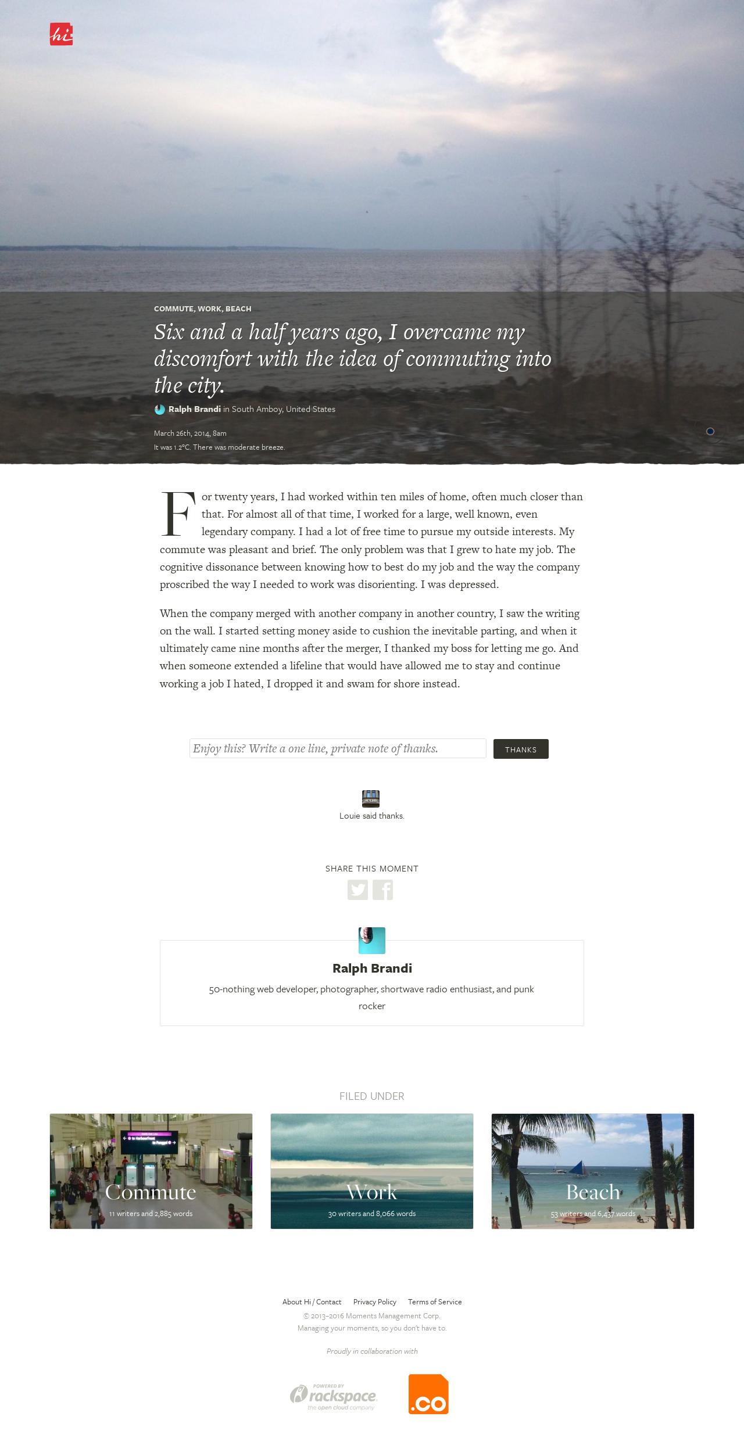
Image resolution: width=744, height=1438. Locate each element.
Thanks (521, 749)
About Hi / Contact (312, 1301)
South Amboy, (283, 408)
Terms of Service (435, 1301)
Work (209, 308)
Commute (174, 308)
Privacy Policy (374, 1301)
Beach (239, 308)
